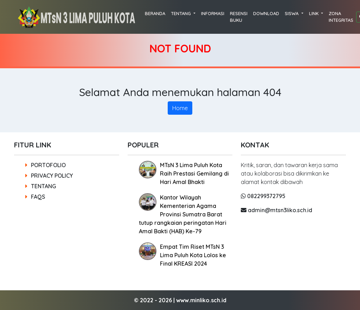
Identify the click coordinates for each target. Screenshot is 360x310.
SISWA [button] (292, 13)
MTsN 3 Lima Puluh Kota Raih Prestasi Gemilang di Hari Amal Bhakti (194, 173)
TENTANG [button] (181, 13)
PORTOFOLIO (45, 165)
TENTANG (40, 186)
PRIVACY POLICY (49, 175)
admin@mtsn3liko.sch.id (276, 210)
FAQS (35, 196)
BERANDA (155, 13)
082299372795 (263, 196)
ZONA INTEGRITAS (341, 17)
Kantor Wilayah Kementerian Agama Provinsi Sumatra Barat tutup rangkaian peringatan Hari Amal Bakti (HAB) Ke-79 (182, 214)
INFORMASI (212, 13)
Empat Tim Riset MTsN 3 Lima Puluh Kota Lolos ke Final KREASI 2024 (193, 255)
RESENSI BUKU (239, 17)
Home (180, 108)
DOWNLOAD (266, 13)
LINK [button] (314, 13)
